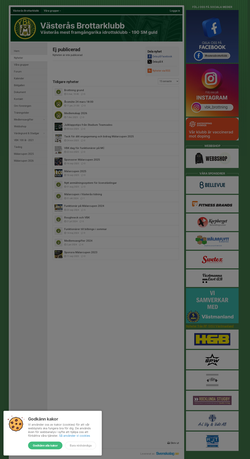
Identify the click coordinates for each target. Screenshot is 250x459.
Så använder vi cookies (74, 435)
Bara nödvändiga (80, 445)
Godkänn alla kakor (45, 445)
